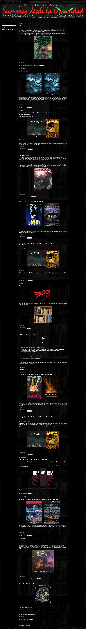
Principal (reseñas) (6, 20)
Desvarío (24, 328)
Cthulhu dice (24, 29)
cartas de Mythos (31, 116)
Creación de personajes (26, 116)
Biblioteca (14, 20)
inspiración (26, 248)
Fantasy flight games (52, 545)
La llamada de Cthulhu (36, 427)
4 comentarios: (22, 194)
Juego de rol (24, 196)
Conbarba (42, 462)
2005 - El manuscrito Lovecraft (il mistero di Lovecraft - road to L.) (39, 499)
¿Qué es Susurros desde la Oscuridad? (62, 20)
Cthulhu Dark (60, 462)
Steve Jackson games (32, 29)
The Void (29, 196)
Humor (23, 619)
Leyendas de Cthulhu (32, 363)
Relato (26, 619)
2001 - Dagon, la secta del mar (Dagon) (31, 201)
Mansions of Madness (25, 541)
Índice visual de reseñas (22, 20)
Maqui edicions (31, 462)
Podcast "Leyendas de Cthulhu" (28, 334)
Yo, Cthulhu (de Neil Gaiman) (28, 583)
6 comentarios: (22, 452)
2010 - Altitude (23, 71)
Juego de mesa (35, 65)
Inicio (44, 623)
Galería (43, 20)
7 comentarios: (22, 327)
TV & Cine (24, 107)
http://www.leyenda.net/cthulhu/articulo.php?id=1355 (31, 358)
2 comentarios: (22, 148)
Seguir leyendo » (22, 62)
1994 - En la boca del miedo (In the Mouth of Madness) (36, 374)
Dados (31, 65)
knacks (29, 117)
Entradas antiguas (62, 623)
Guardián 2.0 (20, 116)
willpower (23, 117)
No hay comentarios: (23, 278)
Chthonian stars (24, 155)
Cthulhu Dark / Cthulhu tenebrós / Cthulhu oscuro (34, 459)
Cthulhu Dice (23, 26)
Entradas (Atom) (27, 625)
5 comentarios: (22, 367)
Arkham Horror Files (26, 65)
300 (20, 286)
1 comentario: (22, 492)
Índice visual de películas (34, 20)
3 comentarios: (22, 105)
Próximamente (50, 20)
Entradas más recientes (25, 623)
